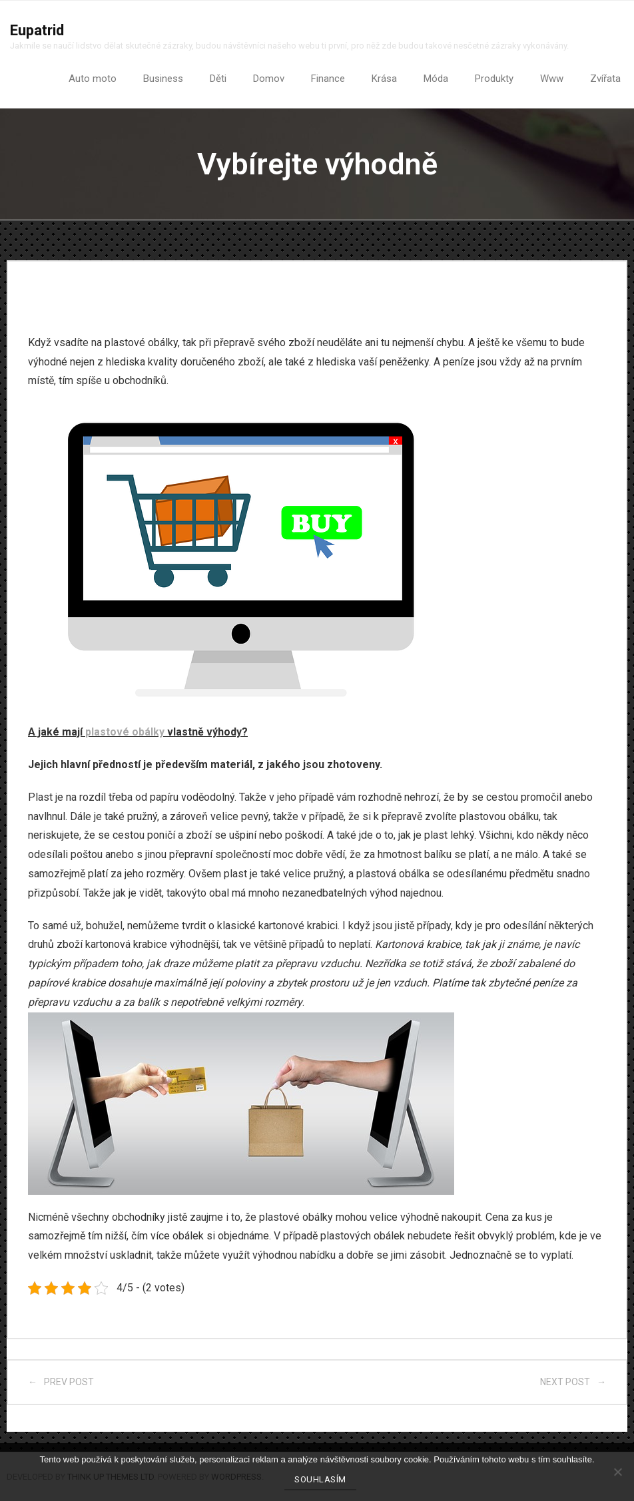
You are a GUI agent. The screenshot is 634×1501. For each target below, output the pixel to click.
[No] (617, 1471)
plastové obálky (124, 732)
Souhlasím (320, 1479)
